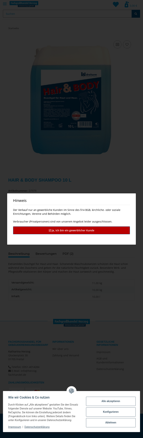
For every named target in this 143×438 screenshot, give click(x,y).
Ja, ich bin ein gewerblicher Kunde (71, 230)
